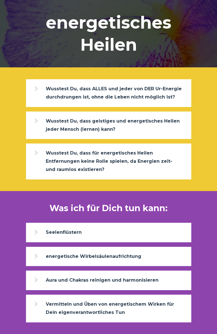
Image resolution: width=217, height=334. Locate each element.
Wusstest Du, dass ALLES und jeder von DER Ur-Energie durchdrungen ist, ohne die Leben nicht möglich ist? (114, 93)
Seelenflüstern (64, 232)
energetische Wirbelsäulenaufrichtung (93, 256)
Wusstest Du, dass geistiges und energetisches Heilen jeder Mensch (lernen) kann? (113, 125)
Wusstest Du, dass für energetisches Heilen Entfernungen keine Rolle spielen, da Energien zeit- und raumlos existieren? (109, 161)
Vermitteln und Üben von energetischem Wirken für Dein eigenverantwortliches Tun (110, 308)
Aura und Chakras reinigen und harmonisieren (102, 280)
